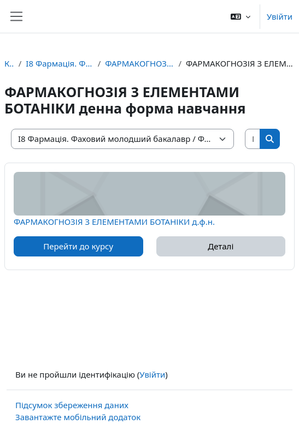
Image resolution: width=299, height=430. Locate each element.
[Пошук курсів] (253, 139)
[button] (240, 16)
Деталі (220, 246)
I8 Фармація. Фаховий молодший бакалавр (59, 63)
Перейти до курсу (78, 246)
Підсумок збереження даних (71, 404)
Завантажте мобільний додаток (77, 416)
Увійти (279, 16)
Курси (9, 63)
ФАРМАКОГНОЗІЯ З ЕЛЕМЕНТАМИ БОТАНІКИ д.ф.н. (114, 221)
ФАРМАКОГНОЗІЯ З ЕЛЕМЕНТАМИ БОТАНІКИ (139, 63)
